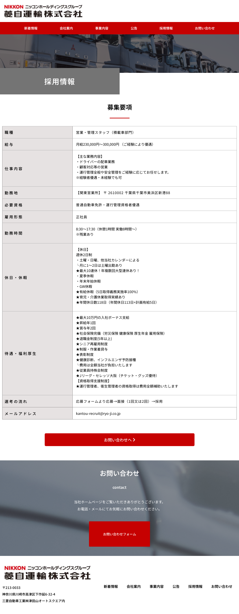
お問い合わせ (205, 28)
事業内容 (101, 28)
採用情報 (166, 28)
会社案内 (66, 28)
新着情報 (30, 28)
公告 (134, 28)
